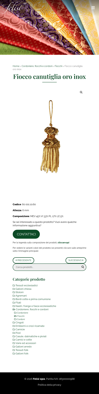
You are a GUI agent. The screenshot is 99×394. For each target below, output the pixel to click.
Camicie (20, 329)
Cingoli (20, 322)
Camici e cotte (24, 339)
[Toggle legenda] (63, 242)
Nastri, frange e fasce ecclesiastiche (36, 306)
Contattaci (26, 234)
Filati (18, 302)
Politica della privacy (49, 384)
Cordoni (21, 319)
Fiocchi (58, 66)
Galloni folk (22, 353)
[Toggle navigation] (93, 7)
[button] (81, 92)
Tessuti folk (22, 350)
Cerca (82, 267)
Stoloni (20, 292)
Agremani (21, 295)
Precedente (23, 260)
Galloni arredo (24, 346)
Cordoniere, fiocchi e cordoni (37, 66)
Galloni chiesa (23, 288)
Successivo (75, 260)
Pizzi (18, 332)
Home (16, 66)
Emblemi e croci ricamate (30, 325)
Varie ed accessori (26, 343)
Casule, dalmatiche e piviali (31, 336)
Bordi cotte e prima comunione (33, 299)
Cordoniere (22, 313)
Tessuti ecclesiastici (27, 285)
